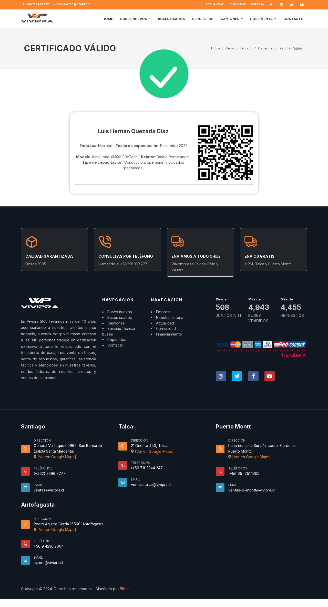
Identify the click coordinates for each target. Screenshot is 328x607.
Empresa (257, 4)
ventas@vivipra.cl (49, 490)
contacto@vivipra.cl (72, 4)
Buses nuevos (119, 312)
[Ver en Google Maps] (55, 457)
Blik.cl (124, 589)
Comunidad (237, 4)
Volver (296, 48)
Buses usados (119, 317)
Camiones (116, 323)
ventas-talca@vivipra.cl (151, 484)
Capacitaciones (270, 48)
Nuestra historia (169, 317)
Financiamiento (169, 334)
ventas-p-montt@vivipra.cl (251, 490)
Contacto (115, 345)
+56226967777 (36, 4)
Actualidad (215, 4)
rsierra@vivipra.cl (48, 562)
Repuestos (116, 339)
